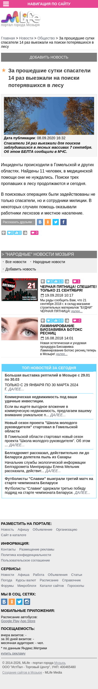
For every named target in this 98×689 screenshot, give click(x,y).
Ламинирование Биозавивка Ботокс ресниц (61, 329)
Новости (7, 575)
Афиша (23, 575)
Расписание (49, 580)
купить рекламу (13, 653)
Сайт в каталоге (13, 535)
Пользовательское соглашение (25, 560)
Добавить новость (49, 57)
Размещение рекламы (36, 549)
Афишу (23, 529)
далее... (77, 311)
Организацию (66, 529)
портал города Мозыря (21, 23)
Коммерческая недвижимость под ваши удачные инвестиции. (41, 399)
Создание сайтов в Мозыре (22, 672)
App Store (27, 621)
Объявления (57, 575)
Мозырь (60, 663)
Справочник (71, 580)
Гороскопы (75, 586)
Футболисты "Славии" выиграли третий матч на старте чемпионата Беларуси (49, 481)
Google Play (10, 621)
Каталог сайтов (52, 586)
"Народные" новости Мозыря (39, 254)
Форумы (7, 586)
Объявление (42, 529)
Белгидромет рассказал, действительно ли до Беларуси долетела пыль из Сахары (47, 455)
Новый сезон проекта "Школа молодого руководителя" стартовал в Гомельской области (41, 427)
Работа (38, 575)
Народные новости (49, 262)
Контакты (8, 549)
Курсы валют (26, 580)
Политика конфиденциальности (26, 555)
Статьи (76, 575)
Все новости (15, 262)
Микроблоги (26, 586)
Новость (7, 529)
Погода (6, 580)
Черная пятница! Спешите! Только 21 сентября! (68, 288)
